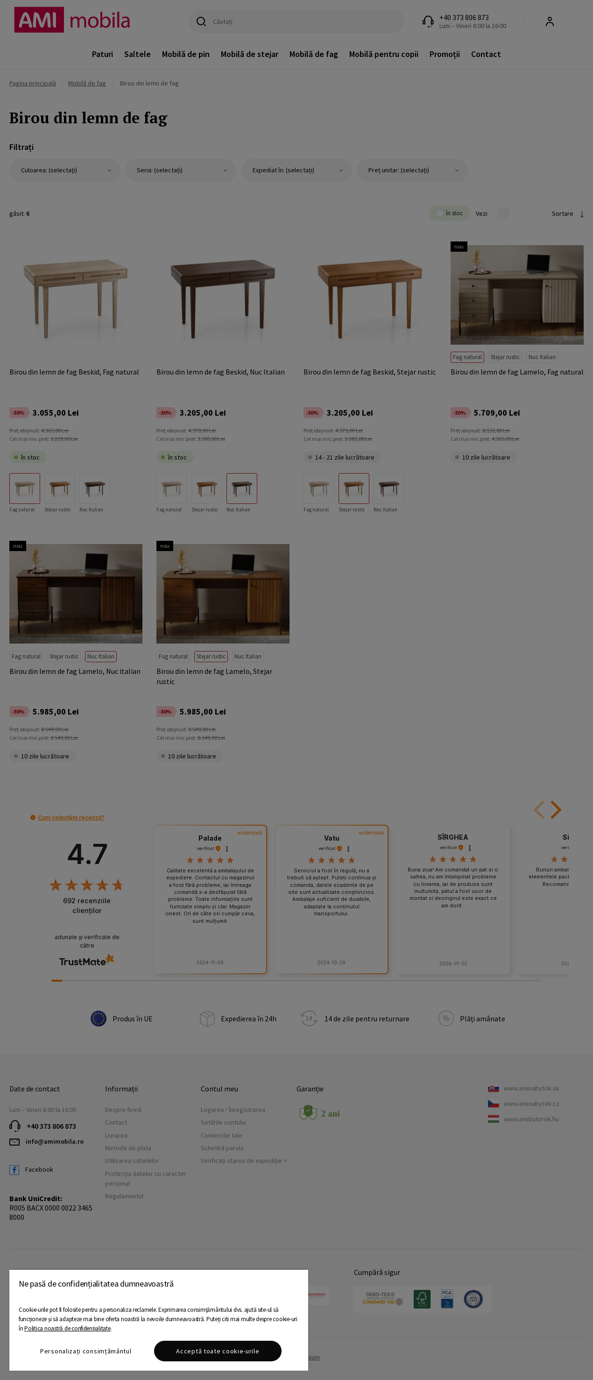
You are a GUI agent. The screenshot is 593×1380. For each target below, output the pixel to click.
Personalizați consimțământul (86, 1351)
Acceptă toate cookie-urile (217, 1351)
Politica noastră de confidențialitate (67, 1328)
